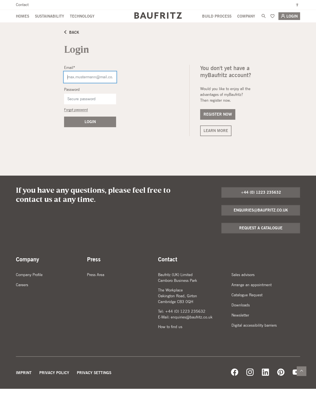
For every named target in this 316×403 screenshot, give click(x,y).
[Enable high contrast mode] (297, 5)
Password (72, 103)
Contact (22, 4)
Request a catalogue (261, 242)
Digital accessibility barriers (254, 339)
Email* (69, 81)
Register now (218, 128)
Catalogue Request (247, 309)
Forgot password (76, 124)
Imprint (24, 387)
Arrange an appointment (251, 299)
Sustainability (49, 24)
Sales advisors (243, 289)
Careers (22, 299)
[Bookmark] (272, 24)
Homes (22, 24)
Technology (82, 24)
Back (71, 46)
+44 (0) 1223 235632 (261, 206)
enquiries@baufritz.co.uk (261, 224)
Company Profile (29, 289)
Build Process (216, 24)
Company (246, 24)
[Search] (263, 24)
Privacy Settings (94, 387)
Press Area (95, 289)
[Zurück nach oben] (301, 371)
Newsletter (240, 329)
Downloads (240, 319)
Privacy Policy (54, 387)
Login (289, 24)
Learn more (216, 145)
